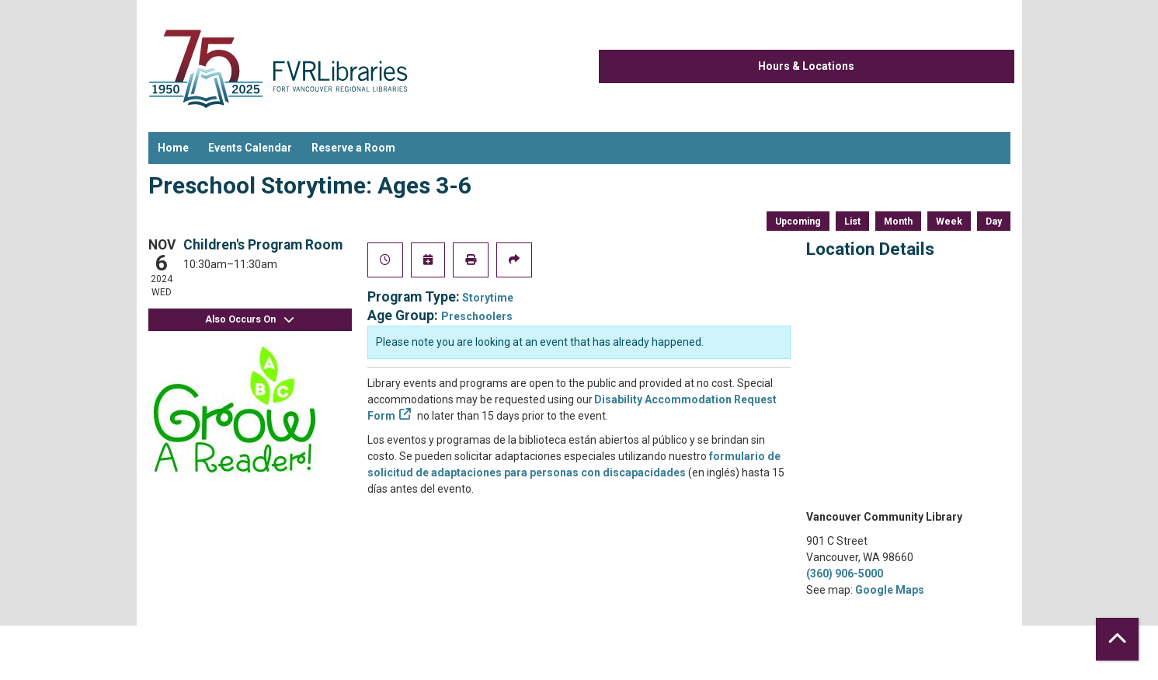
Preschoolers (477, 316)
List (852, 221)
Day (994, 221)
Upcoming (798, 221)
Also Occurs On (250, 320)
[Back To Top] (1117, 639)
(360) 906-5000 (844, 573)
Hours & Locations (806, 66)
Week (949, 221)
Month (898, 221)
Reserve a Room (353, 147)
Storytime (487, 297)
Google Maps (889, 590)
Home (173, 147)
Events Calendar (250, 147)
